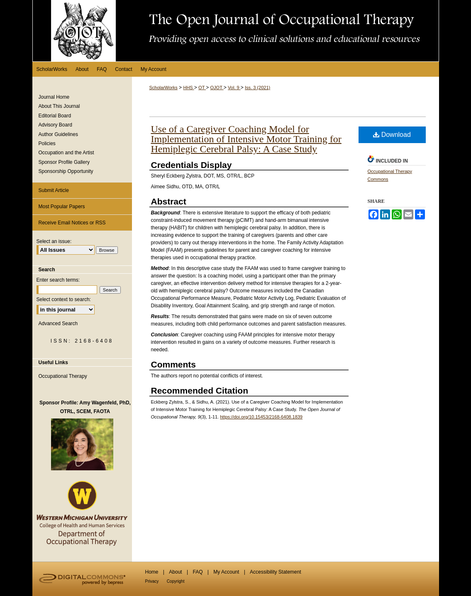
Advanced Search (58, 323)
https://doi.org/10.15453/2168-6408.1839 (261, 416)
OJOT (217, 87)
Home (152, 572)
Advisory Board (55, 125)
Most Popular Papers (62, 206)
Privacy (152, 581)
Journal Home (54, 97)
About (175, 572)
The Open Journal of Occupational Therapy (236, 30)
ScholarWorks (163, 87)
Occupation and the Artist (66, 153)
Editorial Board (55, 116)
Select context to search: (64, 299)
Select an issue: (54, 241)
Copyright (176, 581)
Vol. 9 (234, 87)
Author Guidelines (58, 134)
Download (392, 134)
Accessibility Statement (275, 572)
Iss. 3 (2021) (257, 87)
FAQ (198, 572)
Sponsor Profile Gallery (64, 162)
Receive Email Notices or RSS (72, 223)
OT (202, 87)
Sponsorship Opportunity (66, 171)
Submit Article (54, 190)
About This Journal (59, 106)
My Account (226, 572)
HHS (188, 87)
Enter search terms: (58, 280)
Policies (47, 143)
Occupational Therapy (63, 376)
